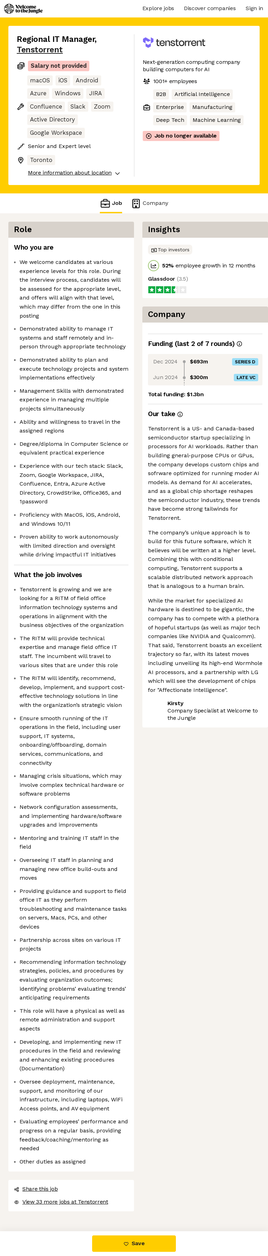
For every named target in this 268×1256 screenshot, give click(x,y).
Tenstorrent (40, 49)
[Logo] (23, 9)
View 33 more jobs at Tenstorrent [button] (61, 1201)
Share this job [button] (36, 1188)
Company (149, 203)
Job (111, 203)
